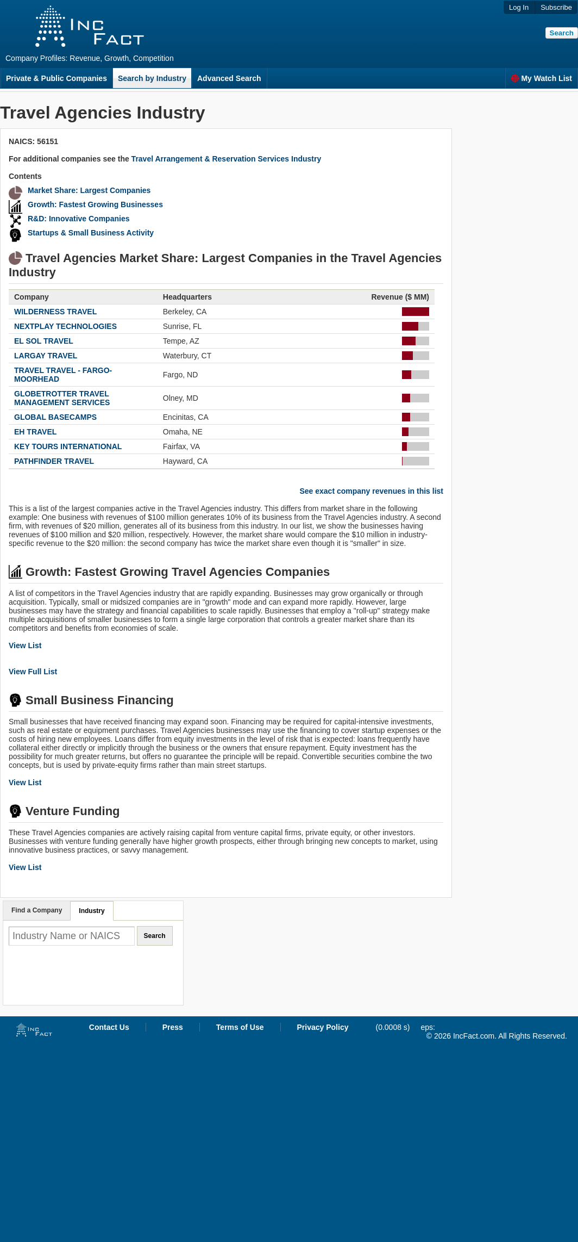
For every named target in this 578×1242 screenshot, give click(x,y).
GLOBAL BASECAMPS (55, 417)
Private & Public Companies (56, 78)
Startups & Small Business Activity (91, 232)
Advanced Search (229, 78)
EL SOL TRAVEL (43, 341)
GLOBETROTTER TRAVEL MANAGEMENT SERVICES (62, 398)
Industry (91, 911)
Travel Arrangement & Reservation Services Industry (226, 158)
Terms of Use (240, 1027)
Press (172, 1027)
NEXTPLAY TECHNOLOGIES (65, 326)
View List (25, 645)
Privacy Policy (323, 1027)
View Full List (33, 671)
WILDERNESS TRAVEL (55, 311)
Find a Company (36, 910)
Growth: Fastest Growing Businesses (95, 204)
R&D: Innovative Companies (78, 218)
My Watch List (541, 78)
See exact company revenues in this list (371, 491)
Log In (519, 7)
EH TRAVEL (35, 431)
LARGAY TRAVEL (45, 355)
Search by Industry (152, 78)
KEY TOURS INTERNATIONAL (68, 446)
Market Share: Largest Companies (89, 190)
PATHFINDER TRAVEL (54, 461)
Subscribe (556, 7)
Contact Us (109, 1027)
